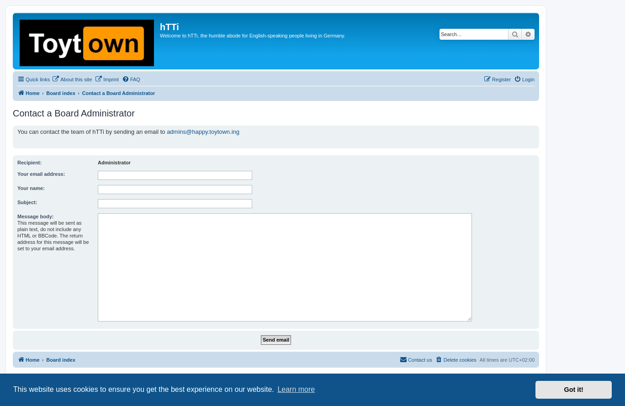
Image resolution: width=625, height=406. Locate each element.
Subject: (27, 202)
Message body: (35, 216)
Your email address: (41, 174)
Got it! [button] (573, 389)
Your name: (31, 188)
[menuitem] (72, 79)
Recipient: (29, 162)
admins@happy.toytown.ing (203, 131)
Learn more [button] (296, 389)
